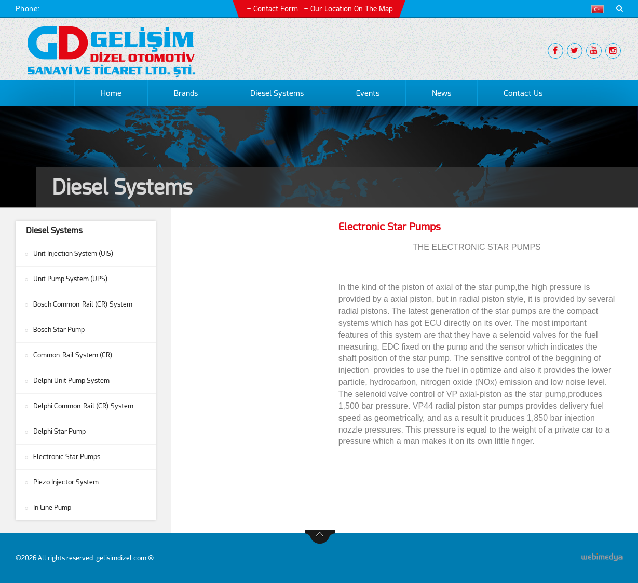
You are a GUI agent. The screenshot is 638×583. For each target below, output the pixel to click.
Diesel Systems (277, 93)
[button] (599, 9)
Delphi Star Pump (59, 431)
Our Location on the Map (351, 9)
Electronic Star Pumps (66, 457)
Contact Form (275, 9)
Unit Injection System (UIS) (73, 253)
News (441, 93)
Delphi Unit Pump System (71, 380)
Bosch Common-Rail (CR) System (82, 304)
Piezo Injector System (66, 482)
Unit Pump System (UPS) (70, 279)
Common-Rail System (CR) (73, 355)
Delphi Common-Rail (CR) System (83, 406)
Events (367, 93)
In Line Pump (52, 507)
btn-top (320, 537)
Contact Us (523, 93)
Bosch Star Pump (59, 330)
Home (111, 93)
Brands (186, 93)
